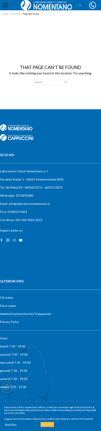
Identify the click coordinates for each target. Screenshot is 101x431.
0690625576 (33, 187)
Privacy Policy (9, 322)
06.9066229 (14, 187)
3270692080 (24, 195)
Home (5, 13)
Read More (11, 424)
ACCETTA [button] (47, 424)
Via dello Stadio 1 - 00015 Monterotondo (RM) (31, 179)
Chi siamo (6, 297)
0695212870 (53, 187)
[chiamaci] (93, 5)
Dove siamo (8, 306)
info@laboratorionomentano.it (29, 204)
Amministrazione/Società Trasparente (25, 314)
